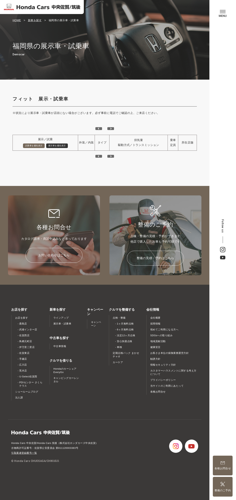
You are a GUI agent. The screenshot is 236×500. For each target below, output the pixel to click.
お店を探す (21, 317)
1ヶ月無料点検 (125, 323)
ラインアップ (61, 317)
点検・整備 (119, 317)
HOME (17, 20)
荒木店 (23, 370)
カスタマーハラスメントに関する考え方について (173, 372)
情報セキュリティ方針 (163, 364)
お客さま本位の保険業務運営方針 (169, 353)
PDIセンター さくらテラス (30, 384)
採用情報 (155, 323)
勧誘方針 (155, 358)
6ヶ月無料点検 (125, 329)
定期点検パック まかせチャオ (126, 355)
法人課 (19, 397)
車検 (119, 347)
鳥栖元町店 (25, 341)
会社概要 (155, 317)
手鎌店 (23, 358)
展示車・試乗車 (62, 323)
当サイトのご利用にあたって (167, 385)
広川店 (23, 364)
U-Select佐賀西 (28, 376)
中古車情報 (59, 346)
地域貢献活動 (158, 341)
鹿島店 (23, 323)
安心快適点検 (124, 341)
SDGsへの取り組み (161, 335)
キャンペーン (96, 324)
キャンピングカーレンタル (66, 380)
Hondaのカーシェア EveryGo (65, 370)
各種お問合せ (158, 391)
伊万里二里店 (27, 347)
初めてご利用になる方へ (164, 329)
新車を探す (35, 20)
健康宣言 (155, 347)
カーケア (118, 362)
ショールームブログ (26, 391)
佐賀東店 (24, 353)
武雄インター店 (28, 329)
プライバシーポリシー (163, 380)
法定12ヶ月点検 (126, 335)
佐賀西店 (24, 335)
